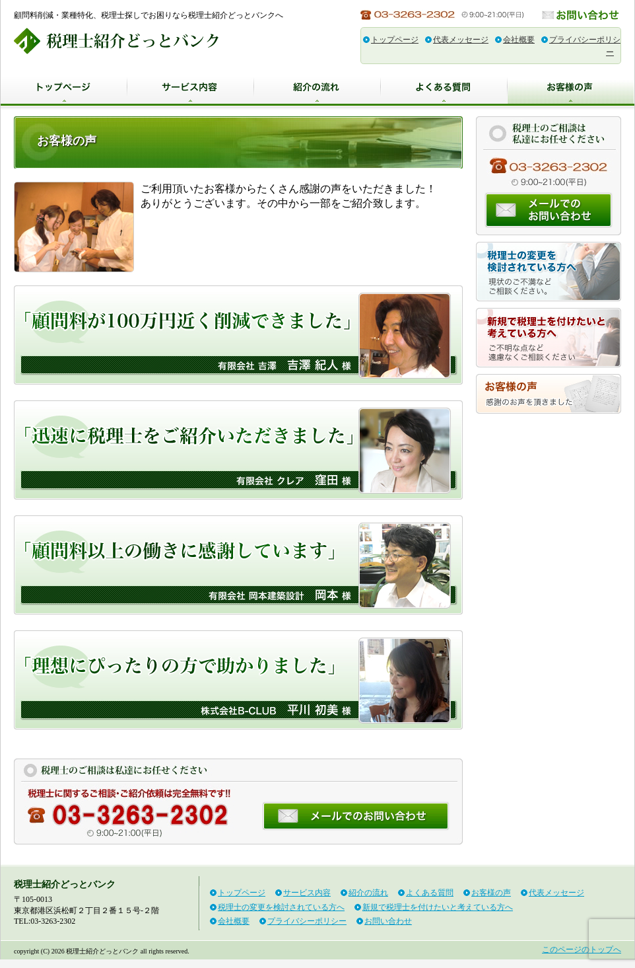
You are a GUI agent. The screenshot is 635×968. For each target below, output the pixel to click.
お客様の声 (571, 88)
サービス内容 (190, 88)
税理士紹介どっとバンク (116, 41)
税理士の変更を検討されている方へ (548, 271)
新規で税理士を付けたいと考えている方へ (548, 337)
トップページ (394, 39)
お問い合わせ (581, 15)
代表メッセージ (460, 39)
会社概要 (519, 39)
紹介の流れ (317, 88)
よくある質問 (444, 88)
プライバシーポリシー (307, 921)
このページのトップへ (581, 949)
